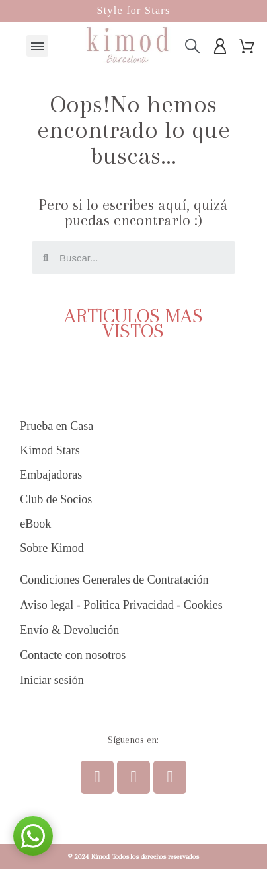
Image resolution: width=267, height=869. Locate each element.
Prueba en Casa (56, 426)
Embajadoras (51, 474)
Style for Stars (133, 10)
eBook (35, 523)
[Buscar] (193, 46)
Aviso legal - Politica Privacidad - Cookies (121, 604)
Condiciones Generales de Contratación (114, 579)
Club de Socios (56, 499)
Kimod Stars (50, 450)
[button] (33, 836)
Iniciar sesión (51, 680)
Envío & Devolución (69, 630)
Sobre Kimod (52, 548)
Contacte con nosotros (73, 655)
